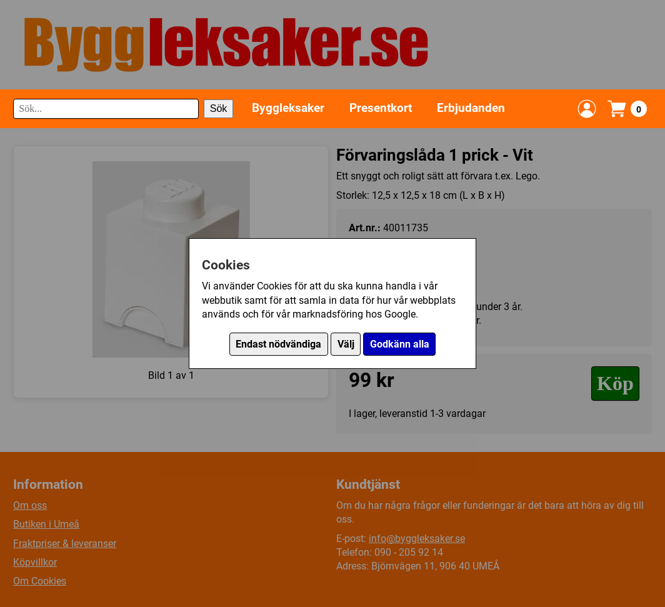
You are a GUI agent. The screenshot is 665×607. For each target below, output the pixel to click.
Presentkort (380, 108)
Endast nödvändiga (278, 344)
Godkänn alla (399, 344)
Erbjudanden (471, 108)
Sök (219, 108)
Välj (346, 344)
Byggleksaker (288, 108)
